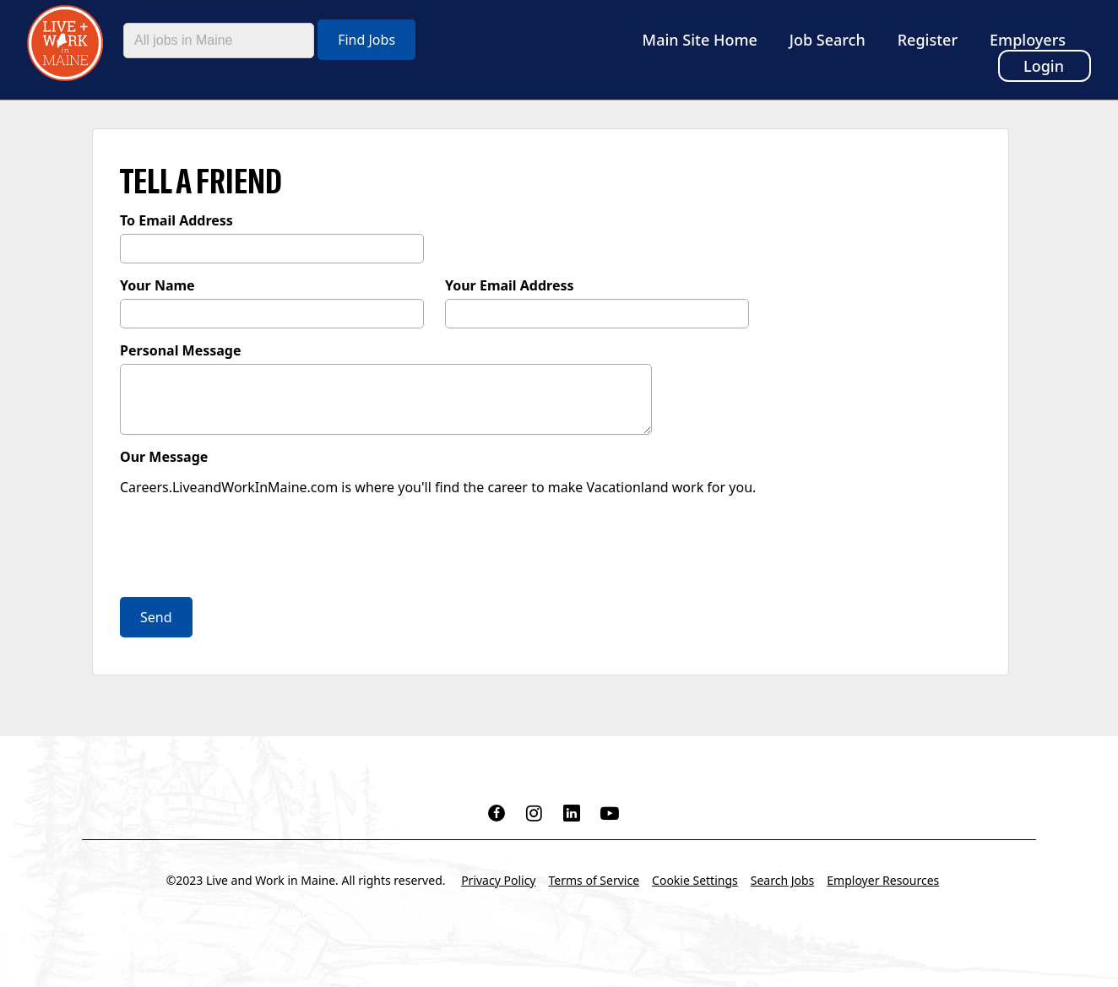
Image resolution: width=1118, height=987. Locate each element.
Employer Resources (883, 880)
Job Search (828, 40)
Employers (1028, 40)
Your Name (157, 285)
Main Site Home (700, 40)
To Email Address (176, 220)
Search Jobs (783, 880)
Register (928, 40)
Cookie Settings (695, 880)
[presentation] (248, 549)
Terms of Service (594, 880)
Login (1043, 66)
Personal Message (181, 350)
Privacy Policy (498, 880)
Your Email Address (509, 285)
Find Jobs (366, 39)
